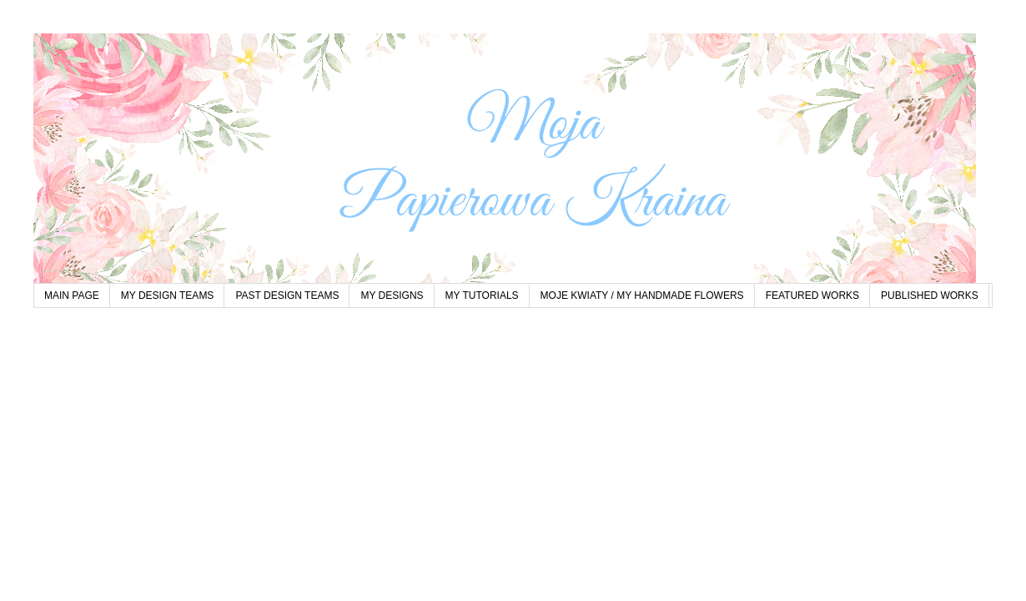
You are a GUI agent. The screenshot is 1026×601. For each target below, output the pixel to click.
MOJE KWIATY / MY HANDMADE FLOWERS (642, 295)
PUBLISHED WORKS (929, 295)
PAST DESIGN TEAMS (287, 295)
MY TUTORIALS (482, 295)
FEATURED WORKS (812, 295)
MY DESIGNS (391, 295)
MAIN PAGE (71, 295)
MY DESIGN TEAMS (167, 295)
